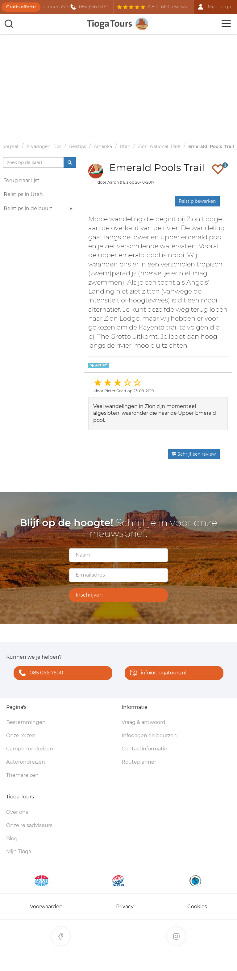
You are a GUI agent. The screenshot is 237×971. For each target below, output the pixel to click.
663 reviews (174, 7)
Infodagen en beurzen (149, 735)
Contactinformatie (144, 749)
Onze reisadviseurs (29, 825)
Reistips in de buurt (39, 209)
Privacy (125, 906)
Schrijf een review (194, 454)
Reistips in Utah (23, 194)
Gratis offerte (21, 7)
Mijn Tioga (18, 851)
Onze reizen (20, 735)
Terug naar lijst (22, 180)
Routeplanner (139, 762)
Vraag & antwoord (143, 722)
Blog (12, 838)
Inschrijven (89, 595)
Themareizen (22, 775)
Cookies (197, 906)
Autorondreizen (25, 762)
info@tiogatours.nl (156, 673)
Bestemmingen (26, 722)
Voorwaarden (46, 906)
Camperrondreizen (29, 749)
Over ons (17, 812)
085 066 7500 (39, 673)
